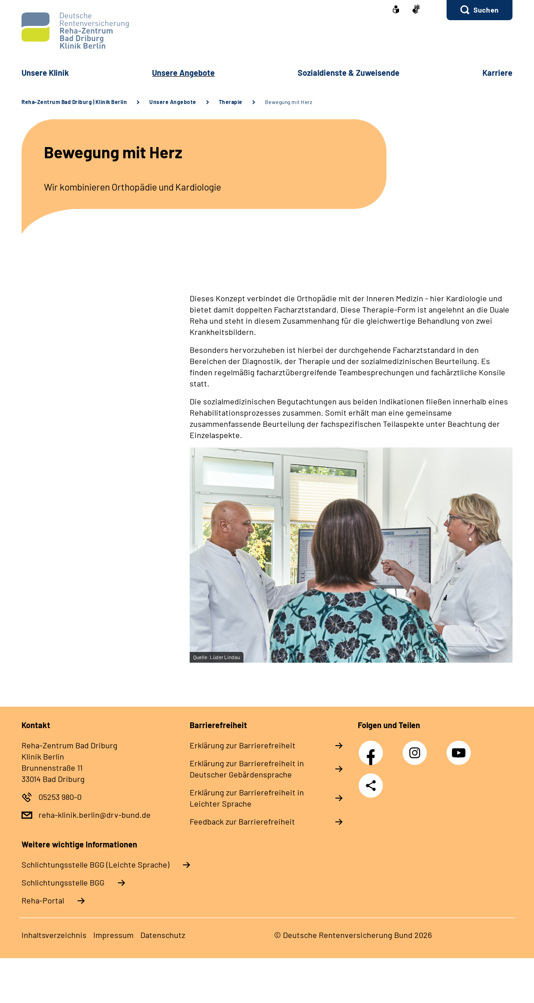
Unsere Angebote (172, 102)
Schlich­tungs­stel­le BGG (63, 882)
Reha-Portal (43, 900)
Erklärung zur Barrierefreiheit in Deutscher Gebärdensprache (247, 768)
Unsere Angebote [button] (183, 73)
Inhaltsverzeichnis (54, 935)
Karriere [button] (497, 73)
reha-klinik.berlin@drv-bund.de (95, 815)
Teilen (371, 785)
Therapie (231, 102)
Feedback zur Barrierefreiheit (242, 821)
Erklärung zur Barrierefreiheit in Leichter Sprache (247, 797)
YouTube (460, 748)
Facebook (373, 748)
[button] (479, 10)
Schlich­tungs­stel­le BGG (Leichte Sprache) (95, 864)
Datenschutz (162, 935)
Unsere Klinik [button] (45, 73)
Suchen (486, 9)
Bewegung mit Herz (289, 102)
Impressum (113, 935)
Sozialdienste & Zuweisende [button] (348, 73)
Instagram (417, 748)
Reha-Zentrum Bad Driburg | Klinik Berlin (74, 102)
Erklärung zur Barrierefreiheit (242, 745)
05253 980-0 (60, 797)
